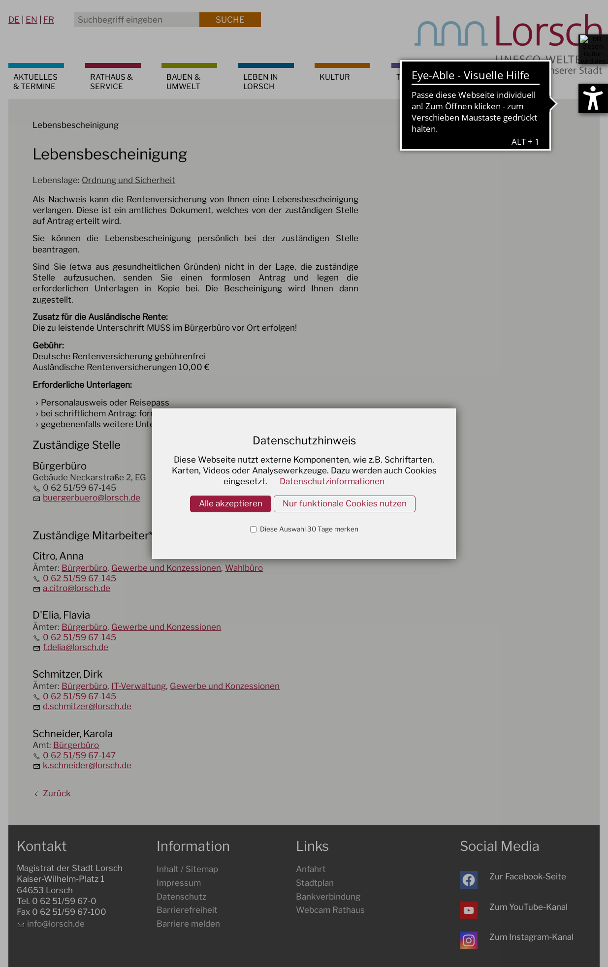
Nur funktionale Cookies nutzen (345, 503)
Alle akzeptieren (230, 503)
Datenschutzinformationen (332, 481)
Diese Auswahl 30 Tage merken (308, 529)
